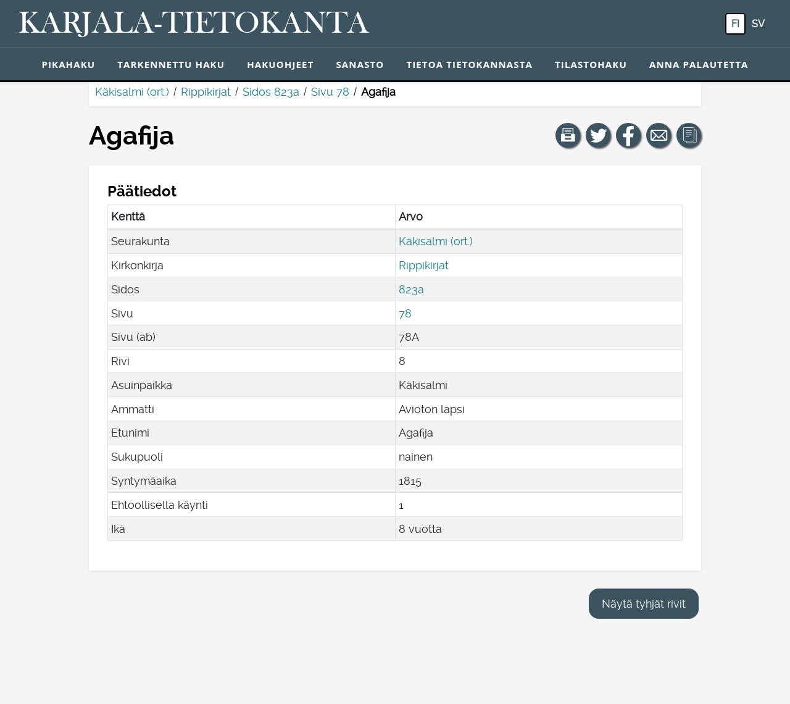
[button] (567, 135)
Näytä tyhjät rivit (644, 603)
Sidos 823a (271, 91)
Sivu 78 (330, 91)
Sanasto (360, 64)
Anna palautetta (699, 64)
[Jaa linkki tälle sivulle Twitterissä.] (598, 135)
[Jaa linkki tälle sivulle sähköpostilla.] (658, 135)
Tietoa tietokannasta (469, 64)
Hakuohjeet (280, 64)
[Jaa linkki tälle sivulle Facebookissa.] (628, 135)
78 (405, 313)
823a (411, 289)
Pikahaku (68, 64)
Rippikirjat (206, 91)
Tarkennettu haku (171, 64)
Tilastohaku (591, 64)
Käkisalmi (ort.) (132, 91)
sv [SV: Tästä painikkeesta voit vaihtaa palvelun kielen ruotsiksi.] (758, 24)
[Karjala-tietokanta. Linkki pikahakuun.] (194, 24)
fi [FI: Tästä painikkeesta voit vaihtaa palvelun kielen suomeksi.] (735, 24)
